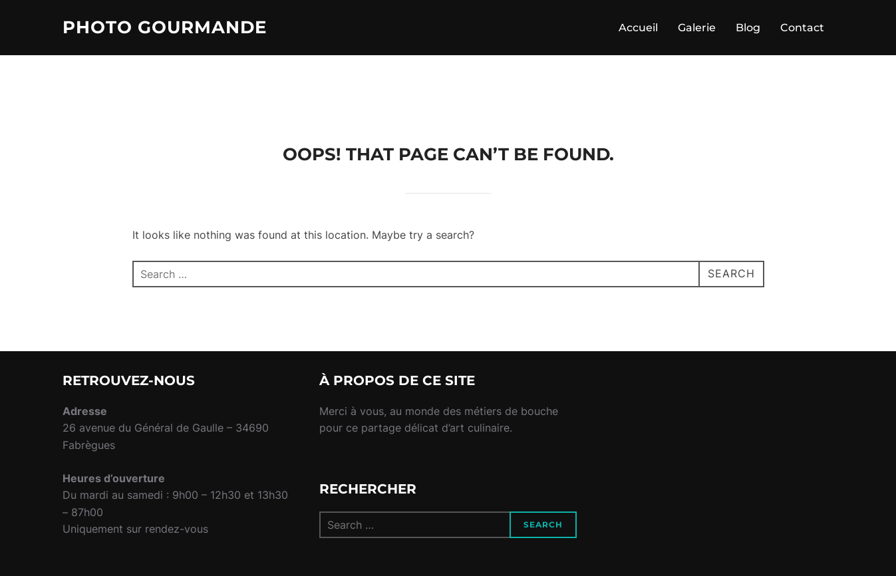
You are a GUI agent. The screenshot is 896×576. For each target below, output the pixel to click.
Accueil (638, 27)
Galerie (697, 27)
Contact (802, 27)
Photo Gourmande (165, 27)
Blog (748, 27)
